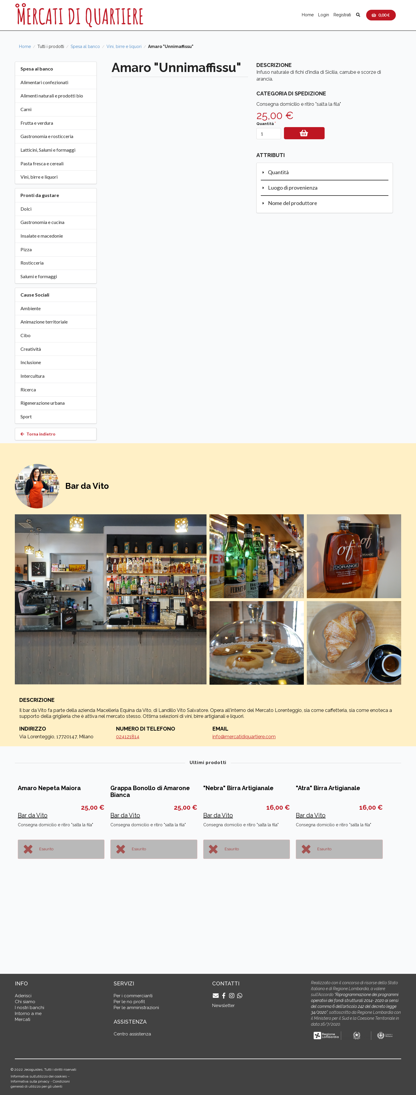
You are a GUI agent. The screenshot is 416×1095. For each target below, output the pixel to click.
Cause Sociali (34, 294)
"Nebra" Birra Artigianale (238, 870)
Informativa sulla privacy (30, 1081)
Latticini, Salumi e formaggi (47, 150)
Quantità (265, 123)
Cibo (25, 335)
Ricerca (28, 389)
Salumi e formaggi (38, 276)
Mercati (22, 1019)
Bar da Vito (32, 897)
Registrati (342, 14)
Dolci (25, 209)
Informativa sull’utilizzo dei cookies (39, 1076)
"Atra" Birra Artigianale (328, 870)
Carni (25, 109)
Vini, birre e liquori (124, 46)
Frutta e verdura (36, 123)
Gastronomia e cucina (42, 222)
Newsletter (223, 1005)
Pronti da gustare (39, 195)
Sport (26, 416)
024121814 (127, 736)
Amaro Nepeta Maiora (49, 870)
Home (308, 14)
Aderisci (23, 995)
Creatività (30, 349)
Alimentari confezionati (44, 82)
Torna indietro (37, 433)
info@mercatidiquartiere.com (244, 736)
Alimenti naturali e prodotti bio (51, 95)
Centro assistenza (132, 1034)
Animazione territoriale (44, 321)
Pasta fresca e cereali (41, 163)
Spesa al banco (85, 46)
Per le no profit (129, 1001)
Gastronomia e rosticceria (46, 136)
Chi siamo (25, 1001)
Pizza (26, 249)
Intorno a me (28, 1013)
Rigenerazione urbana (42, 403)
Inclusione (30, 362)
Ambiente (30, 308)
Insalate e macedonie (41, 235)
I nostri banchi (29, 1007)
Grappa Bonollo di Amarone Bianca (150, 874)
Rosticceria (32, 262)
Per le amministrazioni (136, 1007)
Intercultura (32, 376)
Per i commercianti (133, 995)
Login (323, 14)
